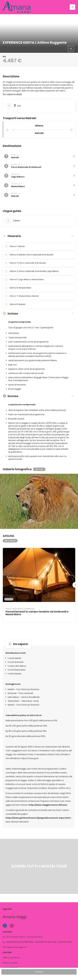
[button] (12, 94)
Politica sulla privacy (11, 958)
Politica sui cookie (10, 963)
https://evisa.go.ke (30, 758)
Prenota (39, 971)
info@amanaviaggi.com (16, 947)
